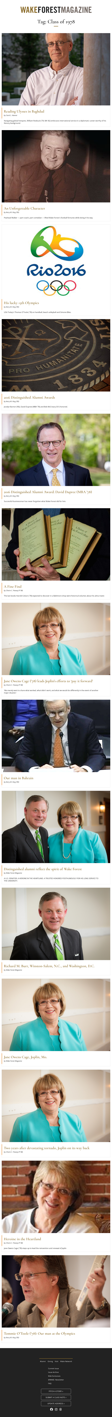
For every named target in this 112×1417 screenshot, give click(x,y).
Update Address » (56, 1403)
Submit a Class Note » (56, 1397)
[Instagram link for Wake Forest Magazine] (56, 1409)
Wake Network (66, 1361)
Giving (50, 1361)
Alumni (43, 1361)
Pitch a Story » (56, 1391)
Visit (56, 1361)
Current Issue (53, 1368)
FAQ (50, 1383)
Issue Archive (53, 1372)
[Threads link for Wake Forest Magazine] (60, 1409)
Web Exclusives (54, 1376)
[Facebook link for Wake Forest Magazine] (52, 1409)
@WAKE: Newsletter (56, 1380)
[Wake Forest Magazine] (56, 11)
